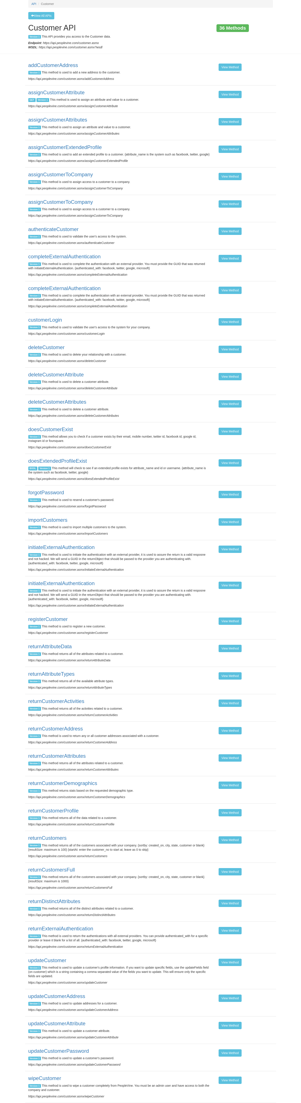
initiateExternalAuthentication (61, 547)
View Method (230, 67)
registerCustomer (48, 619)
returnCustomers (47, 838)
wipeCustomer (44, 1078)
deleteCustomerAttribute (56, 374)
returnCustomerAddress (55, 729)
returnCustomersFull (51, 870)
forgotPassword (46, 492)
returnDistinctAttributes (54, 901)
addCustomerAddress (53, 65)
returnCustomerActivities (56, 701)
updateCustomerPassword (58, 1051)
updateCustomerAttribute (57, 1023)
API (34, 4)
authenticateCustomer (53, 229)
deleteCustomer (46, 347)
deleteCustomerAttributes (57, 402)
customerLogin (45, 320)
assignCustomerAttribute (56, 92)
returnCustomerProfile (53, 811)
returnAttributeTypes (51, 674)
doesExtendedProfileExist (57, 461)
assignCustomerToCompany (60, 174)
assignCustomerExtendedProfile (65, 147)
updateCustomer (47, 960)
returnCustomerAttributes (57, 756)
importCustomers (48, 520)
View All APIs (41, 15)
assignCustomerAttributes (57, 120)
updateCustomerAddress (56, 996)
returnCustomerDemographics (62, 783)
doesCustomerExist (50, 429)
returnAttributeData (50, 646)
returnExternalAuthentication (60, 928)
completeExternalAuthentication (64, 256)
